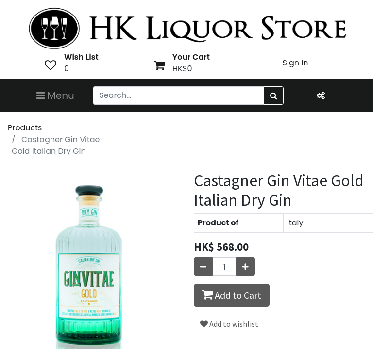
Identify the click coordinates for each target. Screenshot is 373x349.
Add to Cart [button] (231, 294)
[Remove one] (203, 266)
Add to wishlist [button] (229, 324)
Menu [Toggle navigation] (55, 95)
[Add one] (245, 266)
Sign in (295, 62)
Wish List (81, 57)
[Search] (274, 95)
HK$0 (182, 68)
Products (25, 127)
